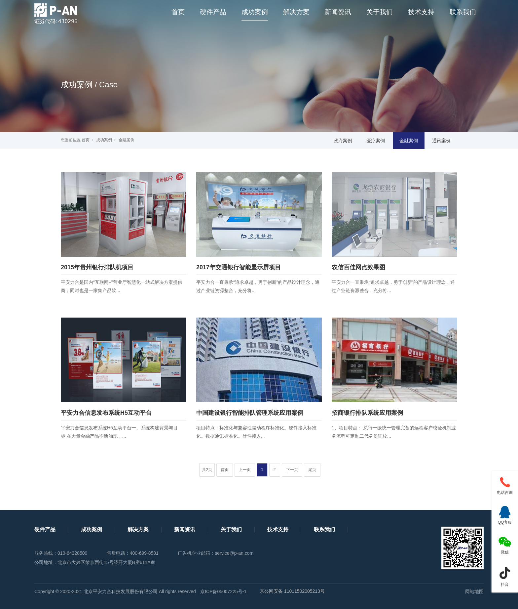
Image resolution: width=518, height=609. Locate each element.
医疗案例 (375, 140)
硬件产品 (213, 12)
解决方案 (296, 12)
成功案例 (254, 12)
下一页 (292, 469)
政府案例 (343, 140)
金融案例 (126, 140)
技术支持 (421, 12)
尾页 (312, 469)
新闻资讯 (338, 12)
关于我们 (379, 12)
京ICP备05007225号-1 (223, 591)
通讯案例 (441, 140)
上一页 (245, 469)
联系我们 (463, 12)
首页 (178, 12)
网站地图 (474, 591)
